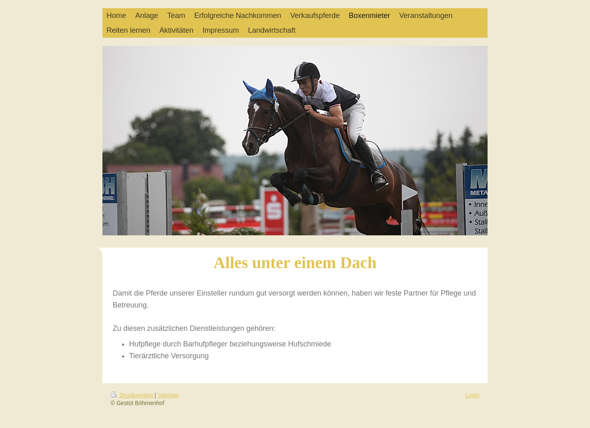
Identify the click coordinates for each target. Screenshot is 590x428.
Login (472, 395)
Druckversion (132, 395)
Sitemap (168, 395)
